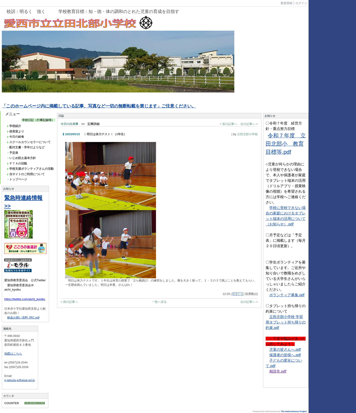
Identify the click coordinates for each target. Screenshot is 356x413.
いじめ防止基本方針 (21, 158)
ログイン (301, 3)
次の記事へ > (249, 124)
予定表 (12, 152)
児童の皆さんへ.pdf (285, 349)
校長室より (15, 131)
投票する (238, 294)
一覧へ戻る (159, 302)
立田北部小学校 (247, 134)
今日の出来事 (69, 124)
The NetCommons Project (294, 411)
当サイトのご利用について (26, 174)
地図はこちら (13, 353)
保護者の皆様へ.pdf (285, 355)
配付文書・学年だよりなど (26, 147)
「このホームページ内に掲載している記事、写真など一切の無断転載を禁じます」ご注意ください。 (99, 106)
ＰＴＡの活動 (17, 163)
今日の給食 (15, 136)
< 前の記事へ (228, 124)
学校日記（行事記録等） (38, 120)
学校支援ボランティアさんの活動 (30, 168)
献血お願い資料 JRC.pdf (23, 317)
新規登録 (286, 3)
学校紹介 (14, 126)
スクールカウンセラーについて (29, 142)
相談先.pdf (277, 371)
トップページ (17, 179)
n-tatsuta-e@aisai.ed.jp (19, 380)
